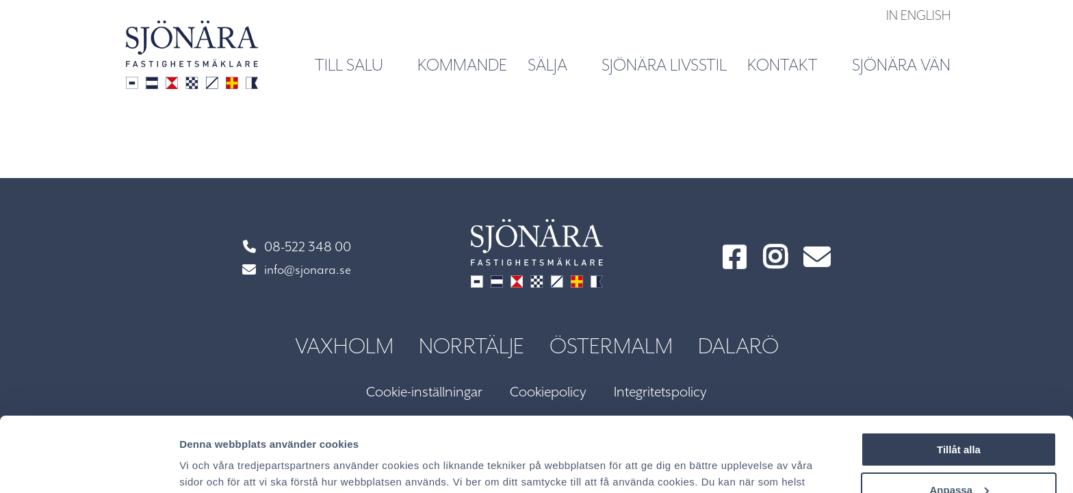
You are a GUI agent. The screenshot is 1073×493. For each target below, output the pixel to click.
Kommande (462, 65)
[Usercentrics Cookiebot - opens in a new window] (88, 466)
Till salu (357, 64)
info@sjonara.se (296, 270)
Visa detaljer (209, 466)
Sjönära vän (901, 65)
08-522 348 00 (297, 247)
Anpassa (959, 419)
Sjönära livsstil (664, 65)
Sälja (555, 64)
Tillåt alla (959, 379)
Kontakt (790, 64)
